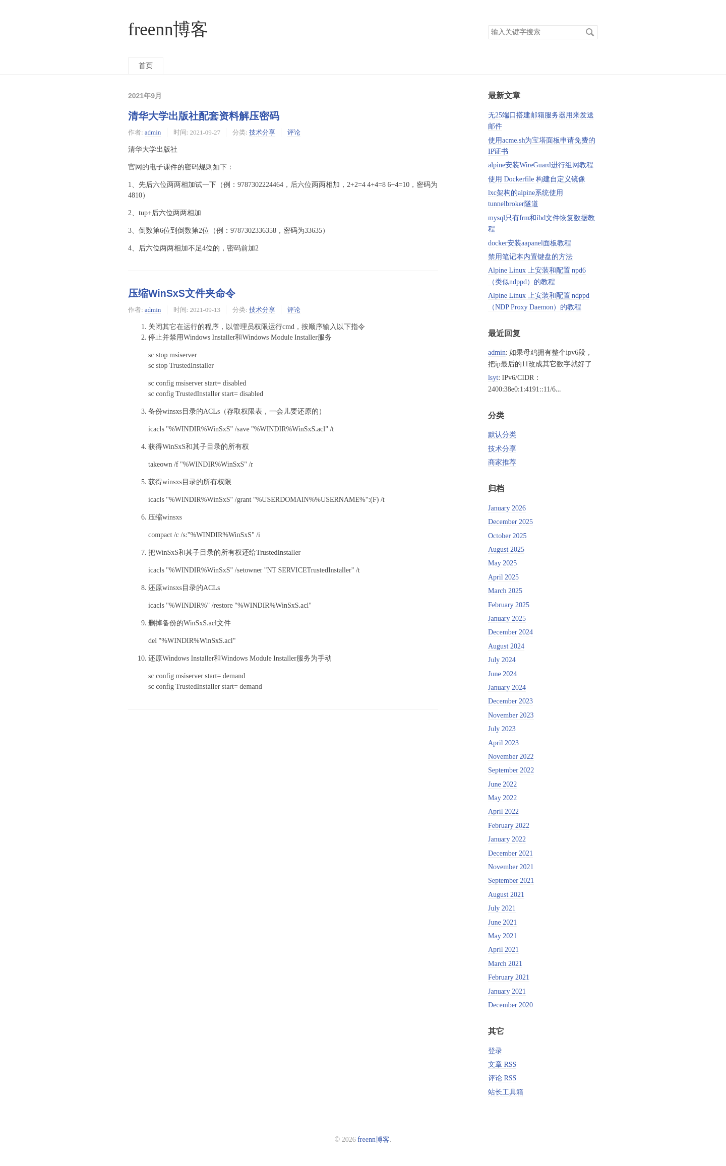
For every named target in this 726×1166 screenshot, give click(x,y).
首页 (146, 66)
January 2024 (507, 687)
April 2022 (503, 811)
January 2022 (507, 839)
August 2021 (506, 894)
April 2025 (503, 577)
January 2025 (507, 618)
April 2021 (503, 949)
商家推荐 (502, 462)
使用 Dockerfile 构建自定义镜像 (536, 179)
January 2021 (507, 991)
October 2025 (507, 536)
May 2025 (502, 563)
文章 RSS (502, 1064)
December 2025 (510, 522)
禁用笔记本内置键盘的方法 (530, 257)
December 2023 (510, 701)
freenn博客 (168, 29)
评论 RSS (502, 1078)
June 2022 (502, 784)
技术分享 (262, 132)
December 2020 (510, 1005)
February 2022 (508, 825)
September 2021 (511, 880)
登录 (495, 1051)
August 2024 (506, 646)
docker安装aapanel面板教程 (529, 243)
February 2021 (508, 977)
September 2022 (511, 770)
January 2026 (507, 508)
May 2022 (502, 798)
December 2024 (510, 632)
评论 (293, 132)
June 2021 (502, 922)
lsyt (493, 377)
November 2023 (511, 715)
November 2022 (511, 756)
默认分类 (502, 434)
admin (153, 132)
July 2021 (502, 908)
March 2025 (505, 591)
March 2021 (505, 963)
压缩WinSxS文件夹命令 (181, 293)
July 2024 (502, 660)
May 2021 (502, 936)
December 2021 (510, 853)
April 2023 (503, 743)
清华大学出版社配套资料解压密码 (203, 115)
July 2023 (502, 729)
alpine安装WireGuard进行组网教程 (540, 165)
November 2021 (511, 867)
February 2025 (508, 605)
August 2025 (506, 549)
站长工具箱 (505, 1092)
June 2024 (502, 674)
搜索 (590, 32)
